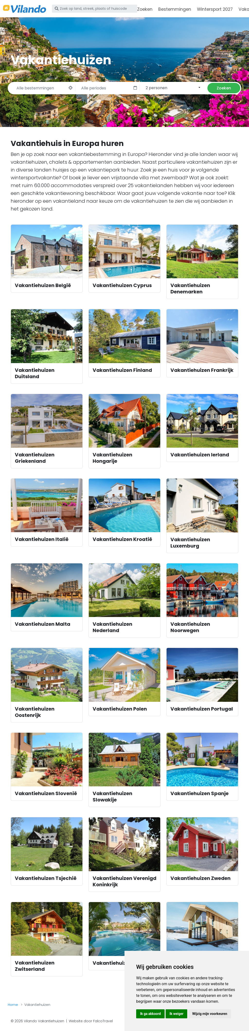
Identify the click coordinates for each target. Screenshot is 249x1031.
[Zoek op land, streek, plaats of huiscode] (94, 8)
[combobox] (172, 87)
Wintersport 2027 (215, 9)
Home (13, 1004)
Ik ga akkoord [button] (150, 1014)
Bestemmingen (174, 9)
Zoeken (144, 9)
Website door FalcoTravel (91, 1021)
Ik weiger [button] (176, 1014)
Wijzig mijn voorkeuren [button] (209, 1014)
